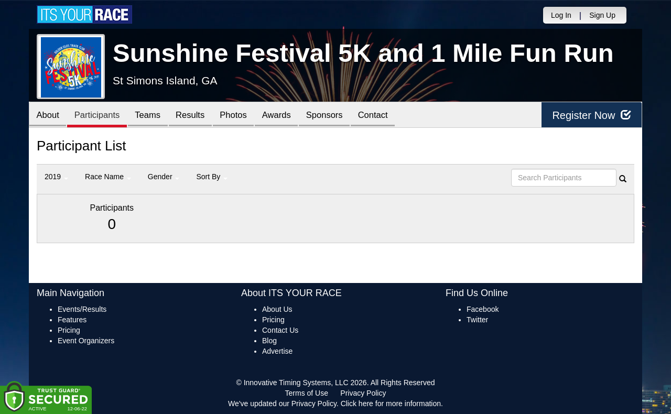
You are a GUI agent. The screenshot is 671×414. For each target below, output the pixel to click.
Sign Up (602, 15)
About (48, 116)
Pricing (69, 330)
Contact (388, 116)
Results (197, 116)
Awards (287, 116)
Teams (153, 116)
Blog (269, 340)
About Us (277, 309)
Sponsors (337, 116)
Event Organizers (86, 340)
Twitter (477, 319)
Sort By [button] (212, 176)
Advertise (277, 351)
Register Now (591, 115)
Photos (242, 116)
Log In (561, 15)
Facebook (483, 309)
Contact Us (280, 330)
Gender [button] (164, 176)
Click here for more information (391, 403)
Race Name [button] (108, 176)
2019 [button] (56, 176)
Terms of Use (306, 393)
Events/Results (82, 309)
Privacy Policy (363, 393)
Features (72, 319)
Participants (100, 116)
